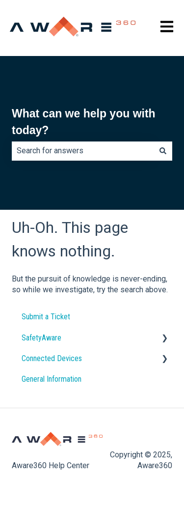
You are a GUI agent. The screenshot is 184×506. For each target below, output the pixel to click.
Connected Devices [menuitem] (52, 358)
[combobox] (83, 150)
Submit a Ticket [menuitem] (46, 316)
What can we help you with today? (84, 122)
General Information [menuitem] (51, 379)
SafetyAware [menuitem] (41, 337)
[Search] (163, 150)
